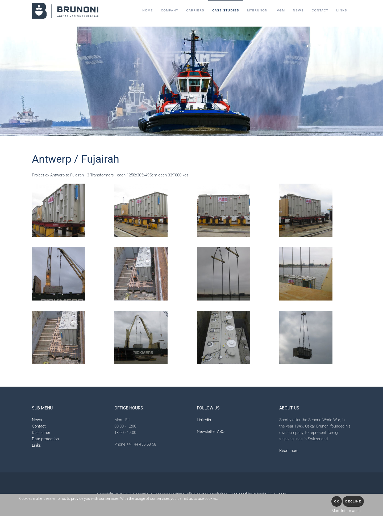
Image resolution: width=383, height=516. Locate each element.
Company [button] (169, 10)
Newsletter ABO (210, 431)
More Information (346, 511)
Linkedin (204, 419)
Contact (39, 426)
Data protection (45, 439)
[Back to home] (65, 10)
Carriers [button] (195, 10)
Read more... (290, 450)
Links (341, 10)
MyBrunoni (258, 10)
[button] (58, 210)
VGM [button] (281, 10)
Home (147, 10)
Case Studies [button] (225, 10)
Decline (353, 501)
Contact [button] (320, 10)
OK (336, 501)
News (298, 10)
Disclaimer (41, 432)
